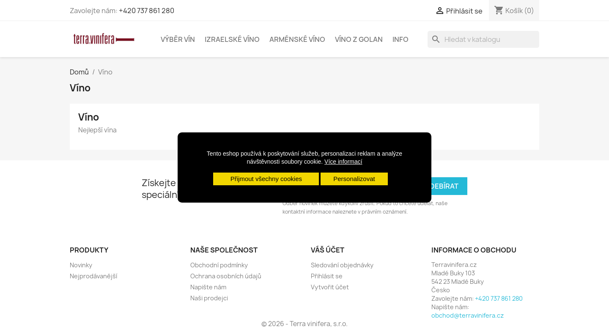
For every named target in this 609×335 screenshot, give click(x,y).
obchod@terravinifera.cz (467, 315)
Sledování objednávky (342, 265)
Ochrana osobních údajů (225, 276)
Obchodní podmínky (219, 265)
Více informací (343, 161)
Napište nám (208, 287)
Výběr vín (178, 39)
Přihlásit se (327, 276)
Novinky (81, 265)
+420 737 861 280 (146, 10)
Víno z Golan (359, 39)
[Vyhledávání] (483, 39)
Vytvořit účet (330, 287)
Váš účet (327, 250)
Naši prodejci (209, 298)
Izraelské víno (232, 39)
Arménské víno (297, 39)
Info (400, 39)
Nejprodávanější (93, 276)
